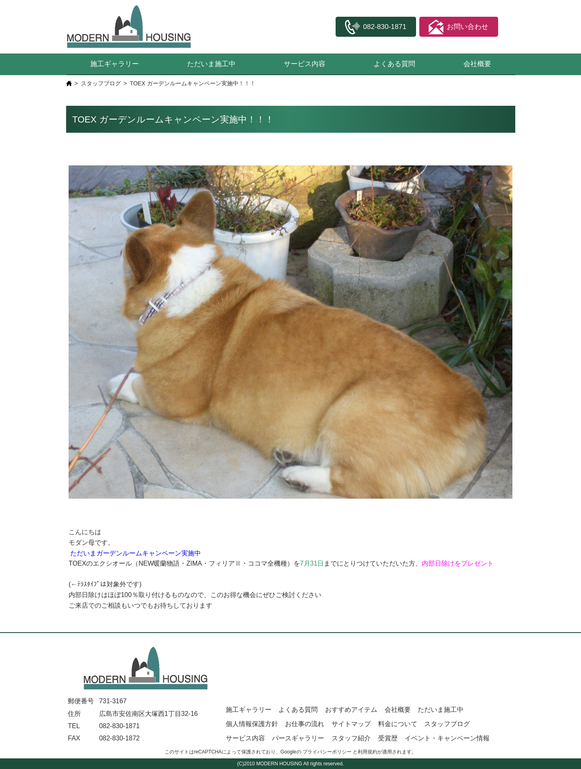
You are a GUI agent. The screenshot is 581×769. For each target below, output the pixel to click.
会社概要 (477, 64)
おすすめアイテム (351, 709)
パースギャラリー (298, 738)
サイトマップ (351, 723)
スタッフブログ (101, 83)
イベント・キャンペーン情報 (447, 738)
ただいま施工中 (211, 64)
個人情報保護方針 (252, 723)
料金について (397, 723)
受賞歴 (388, 738)
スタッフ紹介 (351, 738)
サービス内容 (304, 64)
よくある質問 (394, 64)
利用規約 (367, 752)
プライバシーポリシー (327, 752)
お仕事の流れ (304, 723)
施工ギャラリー (114, 64)
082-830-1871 (119, 725)
